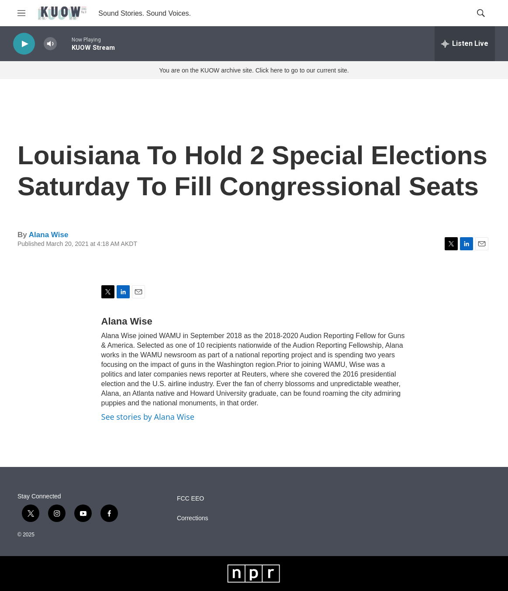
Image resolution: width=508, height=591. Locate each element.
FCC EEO (190, 498)
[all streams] (465, 43)
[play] (24, 44)
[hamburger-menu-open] (21, 13)
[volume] (50, 44)
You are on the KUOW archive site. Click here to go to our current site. (254, 70)
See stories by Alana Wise (147, 416)
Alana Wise (49, 235)
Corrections (192, 518)
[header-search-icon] (481, 13)
